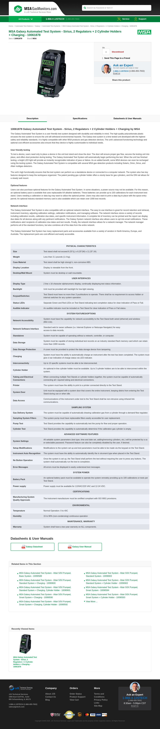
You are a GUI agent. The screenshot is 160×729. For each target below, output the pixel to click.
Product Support (77, 697)
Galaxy (37, 26)
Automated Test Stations (24, 26)
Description (32, 118)
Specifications (80, 118)
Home (11, 26)
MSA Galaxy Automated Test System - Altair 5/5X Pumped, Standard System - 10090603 (112, 574)
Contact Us (50, 697)
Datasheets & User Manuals (127, 118)
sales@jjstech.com (16, 707)
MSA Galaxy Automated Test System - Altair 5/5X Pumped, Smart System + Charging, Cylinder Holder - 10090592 (45, 603)
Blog (47, 700)
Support (140, 19)
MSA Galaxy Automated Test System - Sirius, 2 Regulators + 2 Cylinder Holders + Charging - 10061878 (25, 662)
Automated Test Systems (51, 26)
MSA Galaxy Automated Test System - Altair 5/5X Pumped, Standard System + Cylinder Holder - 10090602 (112, 581)
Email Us (116, 73)
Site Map (98, 706)
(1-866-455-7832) (72, 19)
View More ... (92, 601)
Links (96, 703)
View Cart (74, 700)
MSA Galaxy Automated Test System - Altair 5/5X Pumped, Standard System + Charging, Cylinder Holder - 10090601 (45, 588)
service (123, 19)
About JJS (50, 694)
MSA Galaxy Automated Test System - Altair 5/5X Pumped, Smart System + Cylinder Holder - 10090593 (112, 595)
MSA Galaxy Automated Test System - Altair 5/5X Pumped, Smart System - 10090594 (112, 588)
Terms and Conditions (99, 695)
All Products (24, 19)
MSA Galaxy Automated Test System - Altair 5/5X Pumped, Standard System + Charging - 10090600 (45, 581)
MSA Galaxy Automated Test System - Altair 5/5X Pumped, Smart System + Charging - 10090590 (45, 595)
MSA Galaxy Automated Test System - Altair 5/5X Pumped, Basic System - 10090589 (45, 574)
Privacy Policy (101, 700)
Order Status (76, 694)
